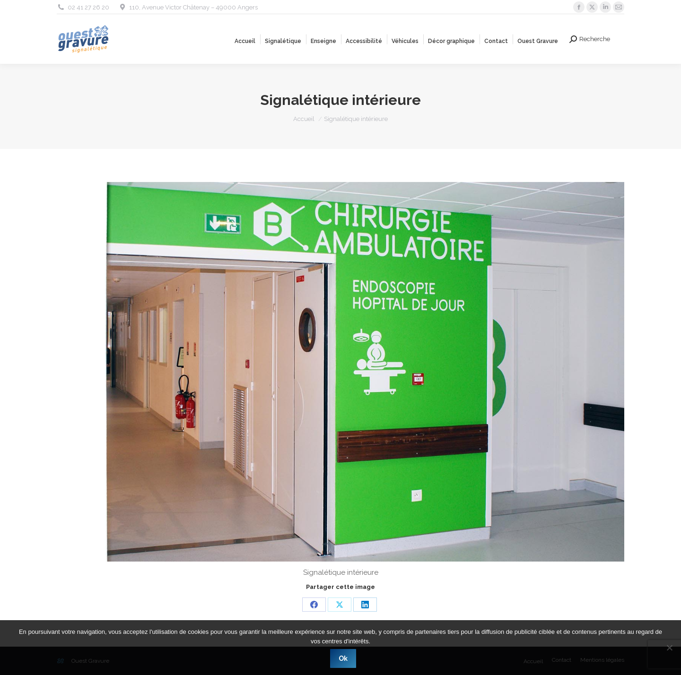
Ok (343, 658)
